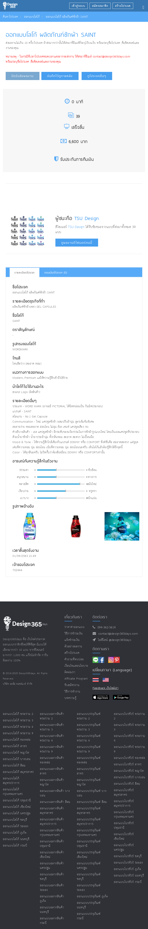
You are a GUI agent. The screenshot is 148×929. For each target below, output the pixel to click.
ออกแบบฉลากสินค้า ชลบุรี (52, 877)
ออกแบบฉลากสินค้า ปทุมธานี (52, 844)
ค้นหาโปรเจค (10, 16)
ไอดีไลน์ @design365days (113, 640)
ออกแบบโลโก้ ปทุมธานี (17, 800)
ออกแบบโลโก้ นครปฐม (17, 813)
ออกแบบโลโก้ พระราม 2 (18, 714)
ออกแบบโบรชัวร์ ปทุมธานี (124, 825)
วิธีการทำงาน (72, 691)
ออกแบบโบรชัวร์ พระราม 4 (129, 738)
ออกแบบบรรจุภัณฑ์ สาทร (89, 771)
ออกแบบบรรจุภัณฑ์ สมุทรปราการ (89, 822)
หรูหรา (93, 491)
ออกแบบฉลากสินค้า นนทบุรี (52, 910)
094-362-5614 (105, 627)
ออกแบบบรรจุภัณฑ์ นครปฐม (89, 866)
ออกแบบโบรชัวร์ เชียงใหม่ (124, 836)
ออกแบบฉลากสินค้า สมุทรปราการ (52, 822)
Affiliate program (76, 678)
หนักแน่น (91, 498)
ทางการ (92, 477)
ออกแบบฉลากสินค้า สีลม (55, 802)
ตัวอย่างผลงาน (73, 646)
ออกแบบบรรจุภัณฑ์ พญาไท (89, 782)
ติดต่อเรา (70, 672)
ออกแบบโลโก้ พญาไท (16, 752)
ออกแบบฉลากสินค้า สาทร (52, 771)
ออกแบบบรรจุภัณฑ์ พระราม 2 (89, 716)
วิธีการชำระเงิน (74, 633)
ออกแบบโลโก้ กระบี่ (15, 845)
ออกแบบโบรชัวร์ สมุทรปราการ (124, 803)
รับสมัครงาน (72, 685)
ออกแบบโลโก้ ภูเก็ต (15, 832)
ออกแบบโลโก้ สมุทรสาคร (18, 772)
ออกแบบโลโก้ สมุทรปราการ (11, 781)
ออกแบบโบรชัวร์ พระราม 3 (129, 727)
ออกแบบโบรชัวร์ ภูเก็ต (127, 869)
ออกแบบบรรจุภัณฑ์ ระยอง (89, 888)
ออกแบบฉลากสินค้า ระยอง (52, 888)
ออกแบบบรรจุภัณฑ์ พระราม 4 (89, 738)
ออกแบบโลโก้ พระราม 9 (18, 733)
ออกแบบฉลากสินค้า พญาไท (52, 782)
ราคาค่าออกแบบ (75, 627)
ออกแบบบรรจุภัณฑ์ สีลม (92, 802)
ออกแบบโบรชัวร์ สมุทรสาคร (124, 792)
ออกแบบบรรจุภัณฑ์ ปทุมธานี (89, 844)
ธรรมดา (24, 470)
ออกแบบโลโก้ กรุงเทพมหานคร (13, 792)
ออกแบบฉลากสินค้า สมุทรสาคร (52, 811)
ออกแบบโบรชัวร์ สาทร (128, 764)
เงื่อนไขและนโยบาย (76, 665)
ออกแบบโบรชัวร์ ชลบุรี (128, 856)
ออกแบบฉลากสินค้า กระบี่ (52, 921)
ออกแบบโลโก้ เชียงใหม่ (17, 807)
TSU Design (86, 218)
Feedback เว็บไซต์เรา (105, 688)
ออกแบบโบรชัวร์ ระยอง (128, 862)
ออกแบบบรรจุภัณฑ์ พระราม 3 (89, 727)
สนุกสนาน (23, 477)
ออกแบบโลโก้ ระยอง (15, 826)
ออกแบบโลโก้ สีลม (14, 765)
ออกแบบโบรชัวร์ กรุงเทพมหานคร (124, 814)
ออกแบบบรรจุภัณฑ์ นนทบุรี (89, 905)
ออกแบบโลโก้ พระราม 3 (18, 720)
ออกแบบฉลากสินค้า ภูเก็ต (52, 899)
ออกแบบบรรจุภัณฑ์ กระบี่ (89, 916)
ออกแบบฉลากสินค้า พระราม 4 (52, 738)
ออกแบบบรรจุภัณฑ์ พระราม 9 (89, 749)
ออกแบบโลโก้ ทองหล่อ (17, 739)
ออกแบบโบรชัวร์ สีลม (127, 783)
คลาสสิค (24, 484)
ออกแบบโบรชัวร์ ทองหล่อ (129, 758)
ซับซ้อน (92, 470)
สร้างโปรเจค (72, 652)
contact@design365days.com (117, 634)
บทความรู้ (70, 698)
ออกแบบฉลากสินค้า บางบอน (55, 793)
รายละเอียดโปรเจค (24, 272)
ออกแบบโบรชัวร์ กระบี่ (128, 882)
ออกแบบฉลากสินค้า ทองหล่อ (52, 760)
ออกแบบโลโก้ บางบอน (17, 759)
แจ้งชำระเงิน (72, 640)
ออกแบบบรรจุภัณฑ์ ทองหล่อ (89, 760)
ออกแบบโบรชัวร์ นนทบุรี (129, 875)
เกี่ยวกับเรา (73, 617)
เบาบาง (24, 498)
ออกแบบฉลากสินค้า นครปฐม (52, 866)
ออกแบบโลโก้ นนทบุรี (16, 839)
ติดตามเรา (101, 649)
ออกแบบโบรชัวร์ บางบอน (129, 777)
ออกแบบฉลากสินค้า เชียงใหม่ (52, 855)
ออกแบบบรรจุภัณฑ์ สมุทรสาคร (89, 811)
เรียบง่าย (24, 491)
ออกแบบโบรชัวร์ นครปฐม (124, 847)
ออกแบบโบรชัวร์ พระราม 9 (129, 749)
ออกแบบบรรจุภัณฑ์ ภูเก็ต (92, 896)
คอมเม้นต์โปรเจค (55, 272)
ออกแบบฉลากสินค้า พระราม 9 (52, 749)
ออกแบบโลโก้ (31, 16)
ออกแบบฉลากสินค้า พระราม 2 (52, 716)
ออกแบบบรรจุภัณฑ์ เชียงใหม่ (89, 855)
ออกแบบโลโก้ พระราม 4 (18, 726)
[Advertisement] (76, 197)
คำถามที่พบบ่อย (74, 659)
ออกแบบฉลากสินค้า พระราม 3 (52, 727)
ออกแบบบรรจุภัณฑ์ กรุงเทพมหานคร (89, 833)
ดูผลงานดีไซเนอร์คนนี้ (76, 242)
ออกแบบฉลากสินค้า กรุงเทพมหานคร (52, 833)
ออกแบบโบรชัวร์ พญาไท (129, 770)
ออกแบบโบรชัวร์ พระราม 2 (129, 716)
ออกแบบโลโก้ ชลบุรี (15, 819)
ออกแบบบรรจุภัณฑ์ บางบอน (91, 793)
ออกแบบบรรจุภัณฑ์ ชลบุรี (89, 877)
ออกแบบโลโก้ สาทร (15, 746)
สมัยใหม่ (92, 484)
